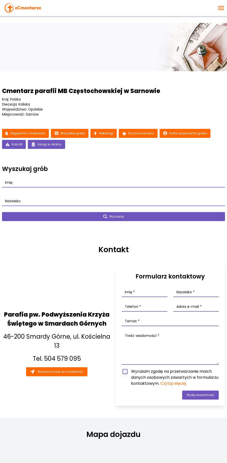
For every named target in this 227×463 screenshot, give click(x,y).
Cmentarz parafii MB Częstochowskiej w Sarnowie (81, 91)
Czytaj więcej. (173, 383)
